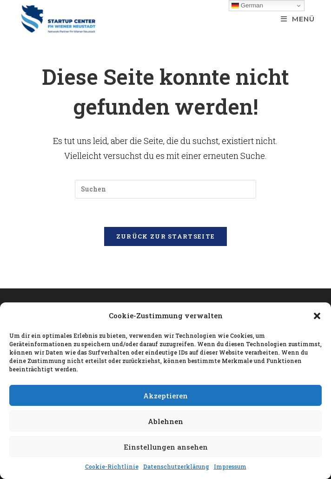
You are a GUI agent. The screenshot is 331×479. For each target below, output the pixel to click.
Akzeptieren (165, 395)
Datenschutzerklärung (176, 466)
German (247, 5)
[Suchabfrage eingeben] (165, 189)
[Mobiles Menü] (298, 18)
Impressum (230, 466)
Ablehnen (165, 421)
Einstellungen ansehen (166, 447)
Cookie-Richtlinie (112, 466)
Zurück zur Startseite (165, 236)
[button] (317, 316)
